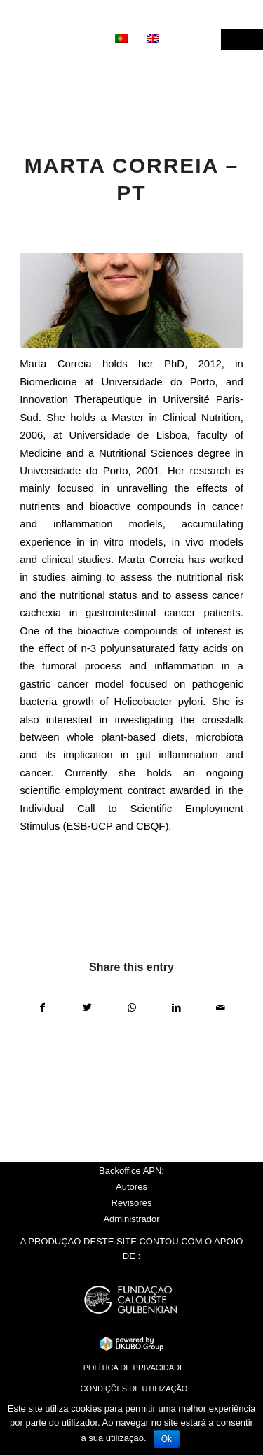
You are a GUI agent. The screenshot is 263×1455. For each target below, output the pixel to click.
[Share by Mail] (221, 1007)
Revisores (132, 1203)
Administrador (131, 1219)
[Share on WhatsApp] (132, 1007)
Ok (166, 1439)
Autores (131, 1186)
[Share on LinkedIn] (176, 1007)
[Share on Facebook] (42, 1007)
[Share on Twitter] (87, 1007)
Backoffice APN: (131, 1170)
